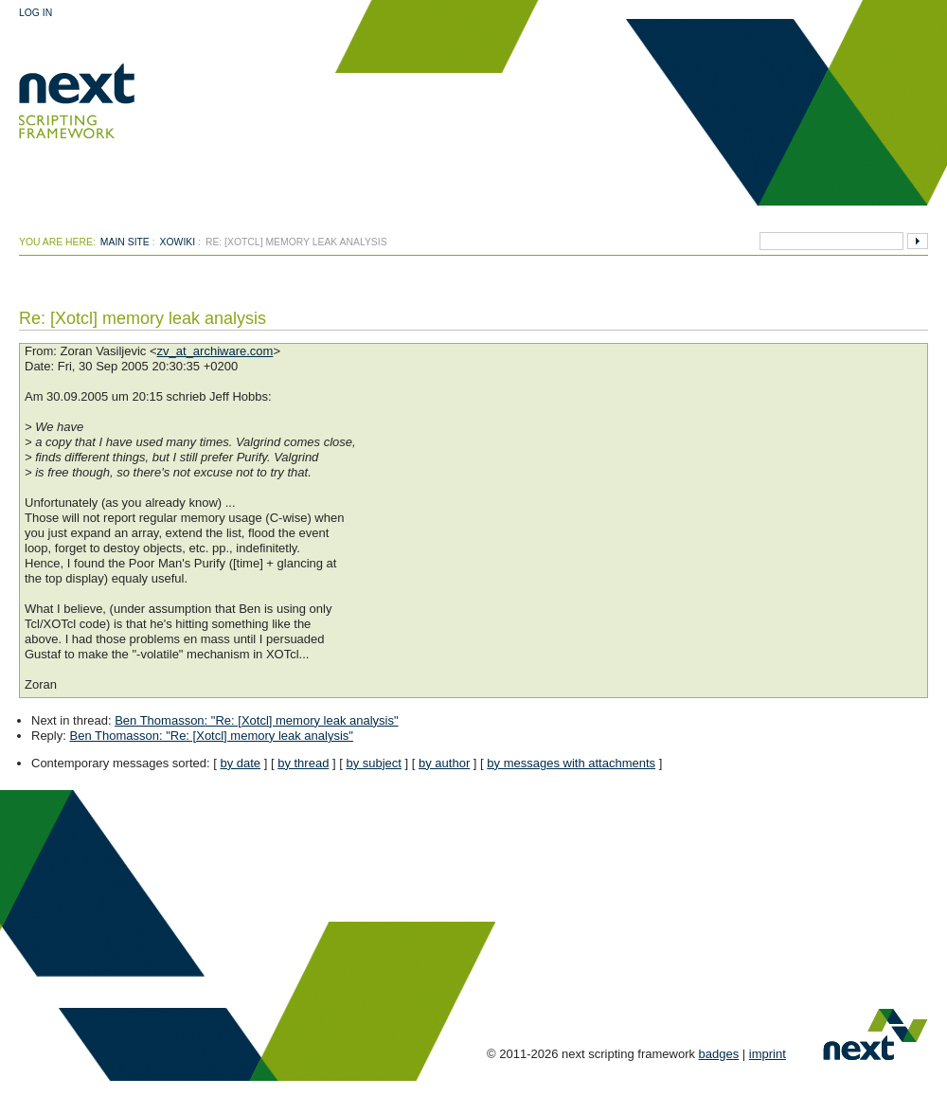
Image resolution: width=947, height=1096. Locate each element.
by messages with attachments (571, 763)
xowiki (178, 242)
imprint (767, 1054)
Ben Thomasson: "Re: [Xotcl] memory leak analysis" (256, 720)
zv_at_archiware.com (215, 351)
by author (444, 763)
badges (719, 1054)
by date (240, 763)
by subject (374, 763)
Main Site (125, 242)
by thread (303, 763)
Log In (35, 13)
